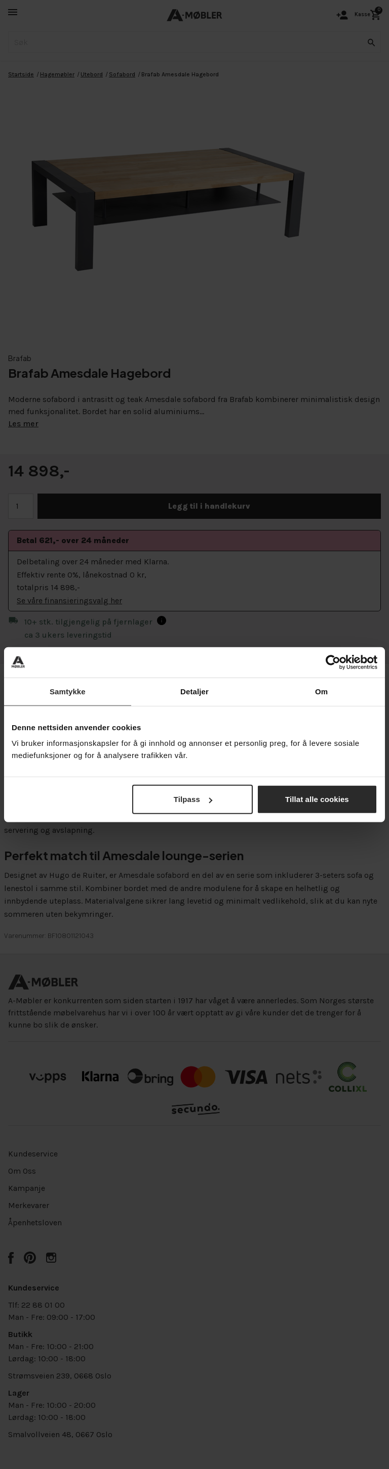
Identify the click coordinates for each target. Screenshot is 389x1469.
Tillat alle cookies (317, 799)
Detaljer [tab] (194, 691)
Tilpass (193, 799)
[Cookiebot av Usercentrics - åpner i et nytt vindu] (333, 662)
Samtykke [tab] (68, 691)
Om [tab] (321, 691)
